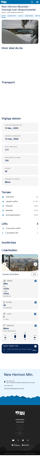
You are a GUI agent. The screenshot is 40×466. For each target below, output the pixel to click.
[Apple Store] (25, 445)
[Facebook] (28, 440)
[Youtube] (13, 440)
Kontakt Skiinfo (20, 419)
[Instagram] (23, 440)
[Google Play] (16, 445)
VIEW (34, 274)
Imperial (23, 433)
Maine (35, 350)
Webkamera (29, 15)
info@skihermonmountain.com (14, 388)
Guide (4, 15)
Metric (20, 433)
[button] (32, 2)
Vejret (20, 15)
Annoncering (20, 422)
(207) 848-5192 (8, 385)
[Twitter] (18, 440)
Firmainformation (20, 425)
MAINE (4, 12)
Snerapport (12, 15)
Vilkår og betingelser (20, 429)
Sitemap (20, 431)
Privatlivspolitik (20, 427)
